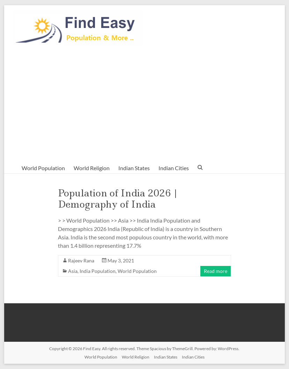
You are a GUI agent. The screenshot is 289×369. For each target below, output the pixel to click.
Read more (215, 271)
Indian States (134, 168)
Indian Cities (173, 168)
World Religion (92, 168)
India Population (98, 271)
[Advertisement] (144, 103)
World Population (43, 168)
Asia (72, 271)
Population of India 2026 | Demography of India (118, 199)
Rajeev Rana (81, 260)
